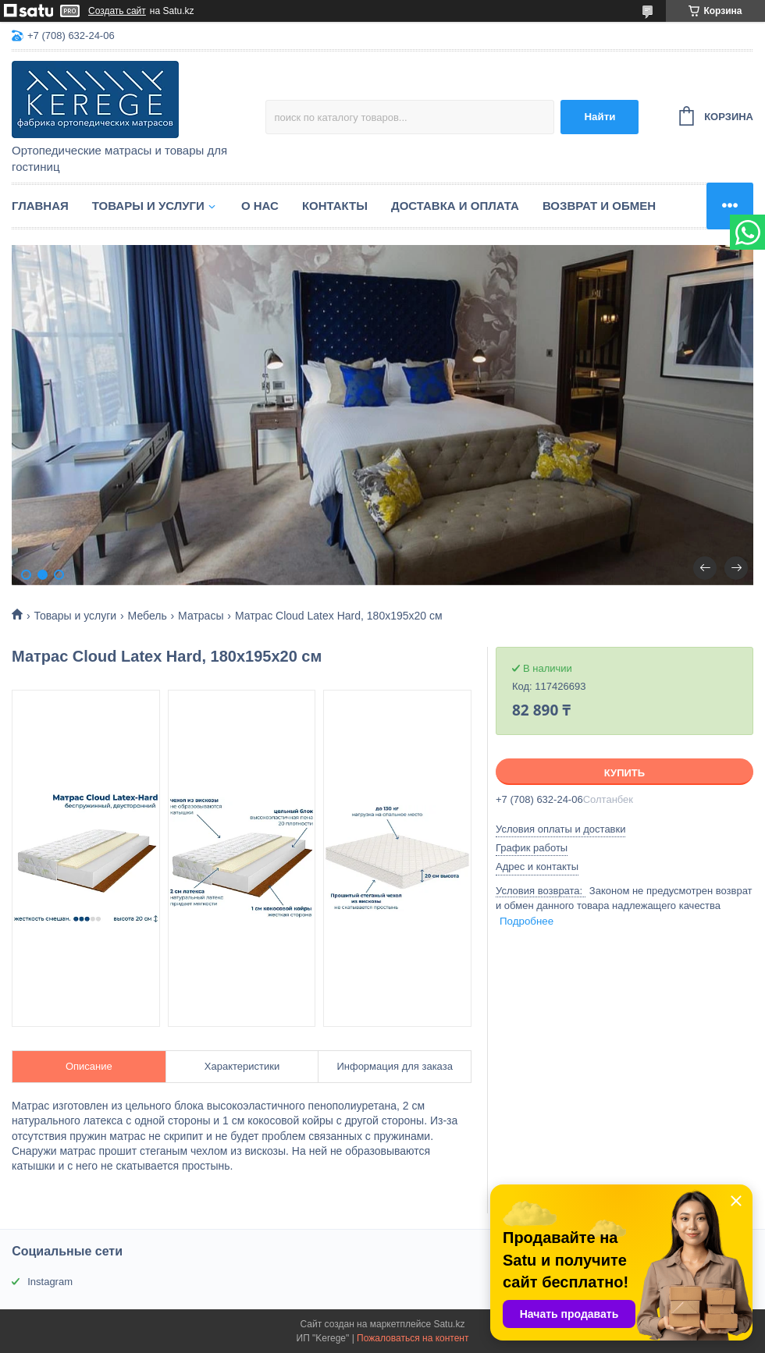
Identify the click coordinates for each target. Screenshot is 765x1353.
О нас (260, 205)
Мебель (147, 615)
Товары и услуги (148, 205)
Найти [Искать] (599, 117)
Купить (624, 773)
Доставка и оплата (455, 205)
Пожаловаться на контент (412, 1338)
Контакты (335, 205)
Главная (40, 205)
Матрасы (200, 615)
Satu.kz (448, 1324)
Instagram (50, 1281)
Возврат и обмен (599, 205)
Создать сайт (117, 10)
